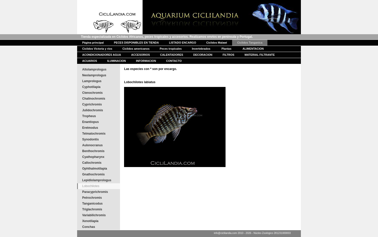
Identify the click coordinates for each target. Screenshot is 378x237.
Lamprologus (91, 81)
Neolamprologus (94, 75)
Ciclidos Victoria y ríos (97, 48)
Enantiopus (90, 122)
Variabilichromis (94, 215)
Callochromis (91, 163)
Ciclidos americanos (135, 48)
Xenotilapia (90, 221)
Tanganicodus (92, 203)
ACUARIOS (89, 60)
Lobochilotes (90, 186)
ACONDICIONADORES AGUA (101, 54)
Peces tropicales (171, 48)
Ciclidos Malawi (216, 42)
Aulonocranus (92, 145)
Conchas (88, 227)
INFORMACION (146, 60)
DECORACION (202, 54)
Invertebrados (201, 48)
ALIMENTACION (253, 48)
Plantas (226, 48)
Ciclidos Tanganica (249, 42)
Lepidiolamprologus (96, 180)
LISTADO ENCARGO (182, 42)
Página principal (93, 42)
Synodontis (90, 139)
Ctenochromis (92, 93)
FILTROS (228, 54)
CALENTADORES (171, 54)
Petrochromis (92, 197)
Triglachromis (92, 209)
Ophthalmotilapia (94, 168)
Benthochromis (93, 151)
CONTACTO (174, 60)
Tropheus (89, 116)
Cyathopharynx (93, 157)
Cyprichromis (92, 104)
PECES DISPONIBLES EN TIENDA (136, 42)
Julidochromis (92, 110)
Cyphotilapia (91, 87)
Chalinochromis (93, 98)
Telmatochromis (94, 133)
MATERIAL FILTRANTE (260, 54)
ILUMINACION (116, 60)
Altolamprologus (94, 69)
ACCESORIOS (140, 54)
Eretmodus (90, 128)
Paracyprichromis (95, 192)
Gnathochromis (93, 174)
